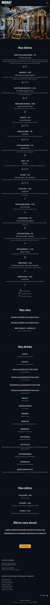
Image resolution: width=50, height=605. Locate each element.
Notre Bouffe (25, 546)
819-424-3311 (10, 568)
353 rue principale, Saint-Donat (9, 564)
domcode (35, 602)
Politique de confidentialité (25, 600)
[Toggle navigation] (47, 3)
